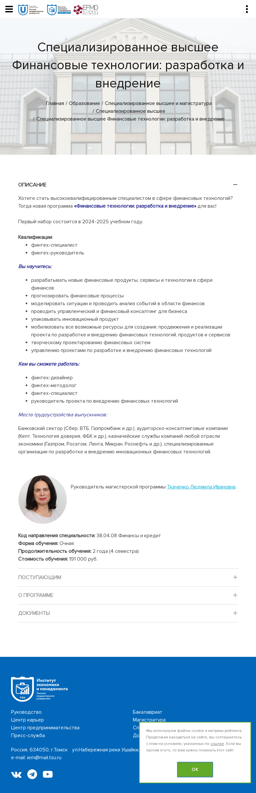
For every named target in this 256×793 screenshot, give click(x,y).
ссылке (217, 743)
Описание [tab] (128, 187)
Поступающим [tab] (128, 579)
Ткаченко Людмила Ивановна (201, 487)
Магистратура (149, 720)
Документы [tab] (128, 615)
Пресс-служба (28, 735)
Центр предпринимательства (45, 727)
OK (195, 769)
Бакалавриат (147, 712)
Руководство (26, 712)
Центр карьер (27, 720)
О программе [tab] (128, 597)
